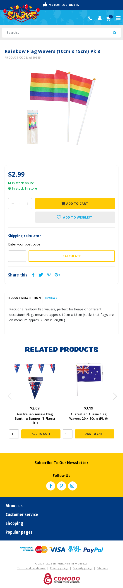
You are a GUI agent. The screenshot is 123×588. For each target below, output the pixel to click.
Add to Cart (74, 203)
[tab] (24, 298)
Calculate (72, 256)
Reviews (51, 298)
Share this (17, 275)
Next (113, 395)
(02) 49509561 (91, 18)
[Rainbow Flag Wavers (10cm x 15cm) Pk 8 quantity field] (20, 203)
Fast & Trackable (62, 5)
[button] (75, 217)
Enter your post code (24, 244)
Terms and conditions (31, 568)
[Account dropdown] (100, 18)
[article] (35, 402)
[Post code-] (17, 256)
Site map (102, 568)
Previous (8, 395)
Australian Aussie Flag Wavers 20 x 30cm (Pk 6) (88, 416)
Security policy (82, 568)
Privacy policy (59, 568)
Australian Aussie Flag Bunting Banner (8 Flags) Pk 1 (35, 418)
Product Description (24, 298)
